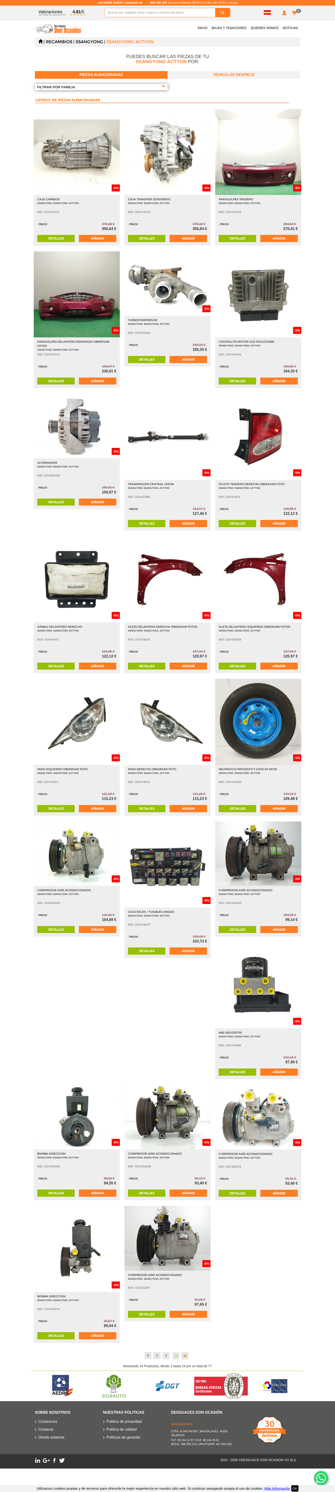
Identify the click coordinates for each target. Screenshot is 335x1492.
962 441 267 (159, 2)
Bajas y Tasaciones (229, 28)
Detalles (56, 238)
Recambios (59, 41)
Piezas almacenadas (101, 75)
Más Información (277, 1488)
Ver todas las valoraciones (52, 14)
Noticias (290, 28)
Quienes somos (264, 28)
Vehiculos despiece (234, 75)
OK (295, 1488)
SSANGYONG (89, 41)
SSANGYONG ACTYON (130, 41)
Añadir (97, 238)
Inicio (203, 28)
